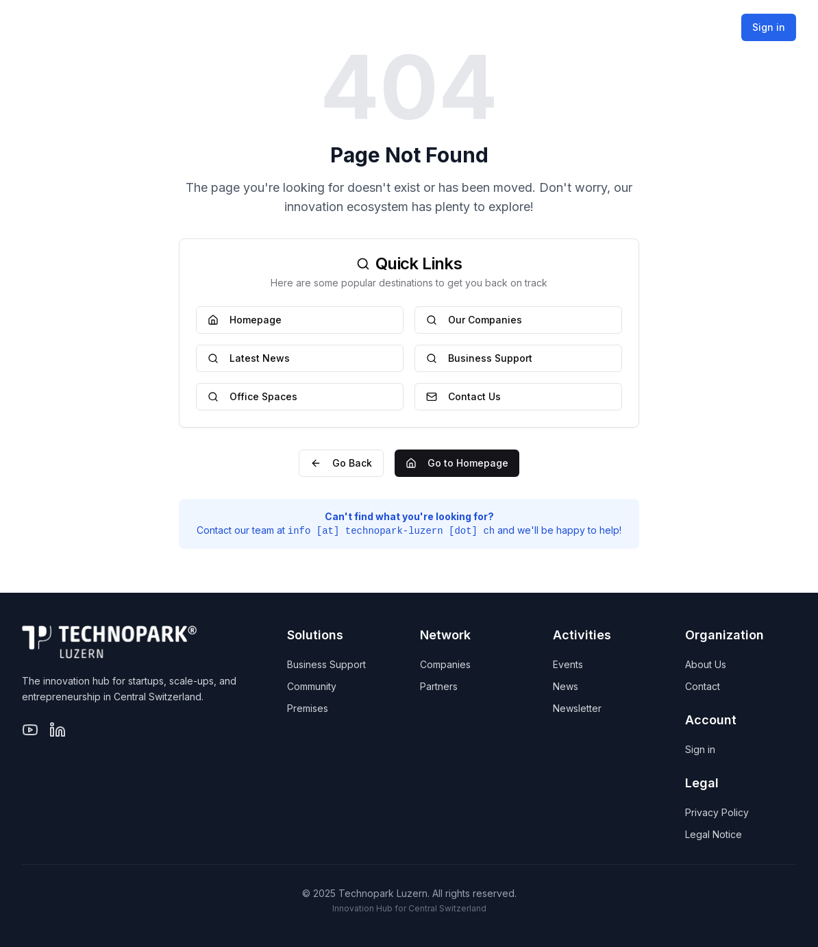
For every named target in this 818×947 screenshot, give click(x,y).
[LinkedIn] (57, 730)
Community (311, 686)
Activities (572, 27)
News (565, 686)
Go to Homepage (457, 463)
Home (300, 27)
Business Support (479, 358)
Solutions (377, 27)
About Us (705, 664)
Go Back (341, 463)
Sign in (768, 27)
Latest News (249, 358)
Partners (439, 686)
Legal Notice (713, 834)
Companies (445, 664)
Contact (702, 686)
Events (568, 664)
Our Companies (474, 319)
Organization (680, 27)
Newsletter (577, 708)
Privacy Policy (717, 812)
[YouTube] (30, 730)
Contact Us (463, 396)
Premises (307, 708)
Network (475, 27)
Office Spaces (252, 396)
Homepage (245, 319)
